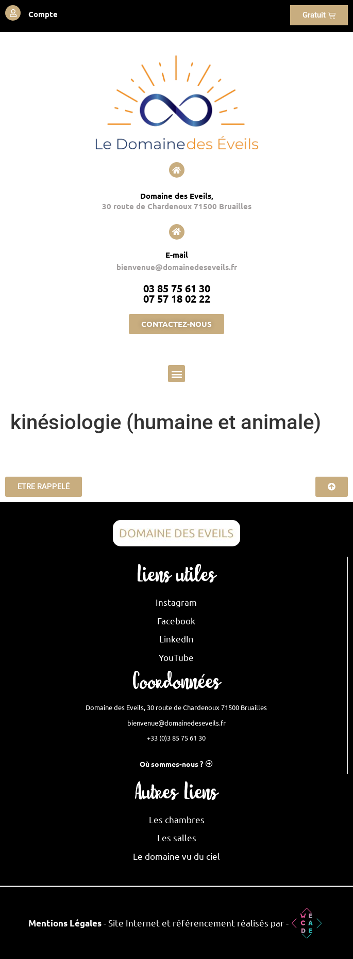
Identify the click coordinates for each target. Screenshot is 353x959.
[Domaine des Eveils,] (176, 170)
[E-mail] (176, 232)
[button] (176, 373)
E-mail (176, 254)
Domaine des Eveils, (176, 196)
